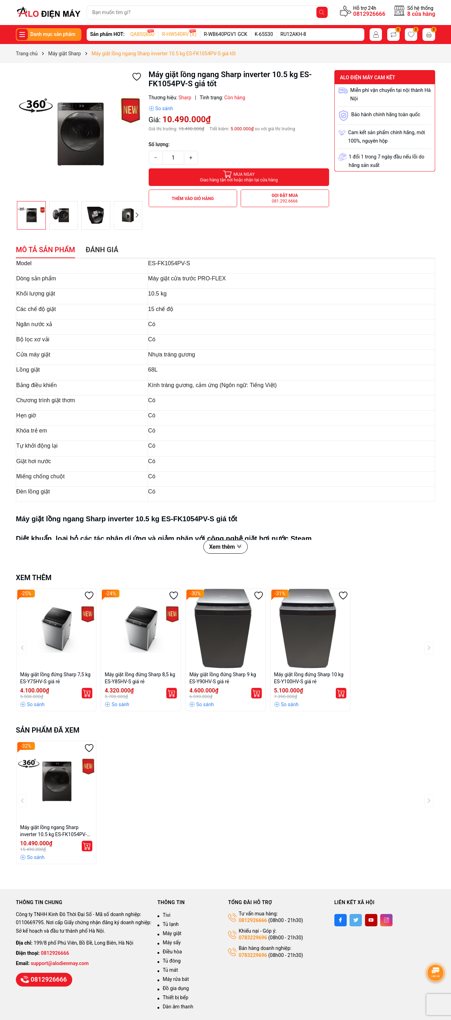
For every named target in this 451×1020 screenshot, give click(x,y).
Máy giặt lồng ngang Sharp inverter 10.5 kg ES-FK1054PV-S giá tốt (54, 831)
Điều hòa (172, 951)
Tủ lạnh (171, 924)
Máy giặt (172, 933)
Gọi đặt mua (285, 198)
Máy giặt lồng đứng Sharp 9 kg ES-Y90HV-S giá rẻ (222, 678)
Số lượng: (159, 144)
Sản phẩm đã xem (48, 730)
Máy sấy (172, 942)
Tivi (167, 915)
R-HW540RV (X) (179, 34)
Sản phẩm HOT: (107, 34)
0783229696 (253, 937)
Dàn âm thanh (178, 1006)
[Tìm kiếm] (322, 12)
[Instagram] (386, 920)
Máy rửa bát (176, 979)
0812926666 (369, 14)
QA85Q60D (142, 34)
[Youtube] (371, 920)
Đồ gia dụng (176, 988)
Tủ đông (172, 961)
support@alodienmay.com (59, 963)
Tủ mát (170, 970)
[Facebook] (340, 920)
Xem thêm (225, 546)
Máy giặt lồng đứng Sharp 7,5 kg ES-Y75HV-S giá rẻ (55, 678)
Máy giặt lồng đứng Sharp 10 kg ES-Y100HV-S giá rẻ (309, 678)
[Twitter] (356, 920)
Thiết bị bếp (176, 997)
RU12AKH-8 (293, 34)
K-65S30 (264, 34)
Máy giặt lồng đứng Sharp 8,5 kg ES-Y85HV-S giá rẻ (140, 678)
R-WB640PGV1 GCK (225, 34)
